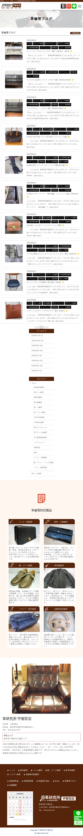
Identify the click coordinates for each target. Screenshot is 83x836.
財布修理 (24, 770)
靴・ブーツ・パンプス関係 (43, 462)
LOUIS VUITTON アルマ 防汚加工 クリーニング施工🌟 (48, 137)
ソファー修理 (15, 774)
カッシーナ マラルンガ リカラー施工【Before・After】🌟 (49, 51)
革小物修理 (46, 217)
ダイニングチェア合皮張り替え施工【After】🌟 (45, 282)
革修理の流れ (44, 781)
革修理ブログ (70, 781)
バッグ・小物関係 (65, 133)
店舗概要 (13, 785)
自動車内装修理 (32, 774)
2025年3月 (35, 371)
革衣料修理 (70, 770)
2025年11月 (35, 335)
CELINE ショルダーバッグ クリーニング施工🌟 (45, 225)
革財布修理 (38, 397)
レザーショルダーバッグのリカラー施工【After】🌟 (47, 311)
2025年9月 (35, 345)
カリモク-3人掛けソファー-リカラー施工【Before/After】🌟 (50, 80)
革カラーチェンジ (50, 43)
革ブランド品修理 (63, 43)
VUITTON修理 (47, 129)
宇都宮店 (55, 47)
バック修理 (37, 770)
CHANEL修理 (39, 422)
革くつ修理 (38, 407)
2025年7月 (35, 355)
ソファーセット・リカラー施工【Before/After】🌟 (46, 108)
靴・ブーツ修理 (53, 770)
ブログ (29, 43)
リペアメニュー (45, 47)
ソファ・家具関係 (65, 47)
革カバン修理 (37, 129)
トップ (12, 770)
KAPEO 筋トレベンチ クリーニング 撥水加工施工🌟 (47, 165)
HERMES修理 (39, 387)
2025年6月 (35, 360)
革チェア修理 (63, 161)
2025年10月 (35, 340)
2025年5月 (35, 366)
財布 (35, 452)
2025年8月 (35, 350)
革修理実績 (28, 781)
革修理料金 (14, 781)
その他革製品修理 (33, 47)
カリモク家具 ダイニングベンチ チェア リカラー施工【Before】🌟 (53, 254)
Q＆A (57, 781)
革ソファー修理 (38, 43)
